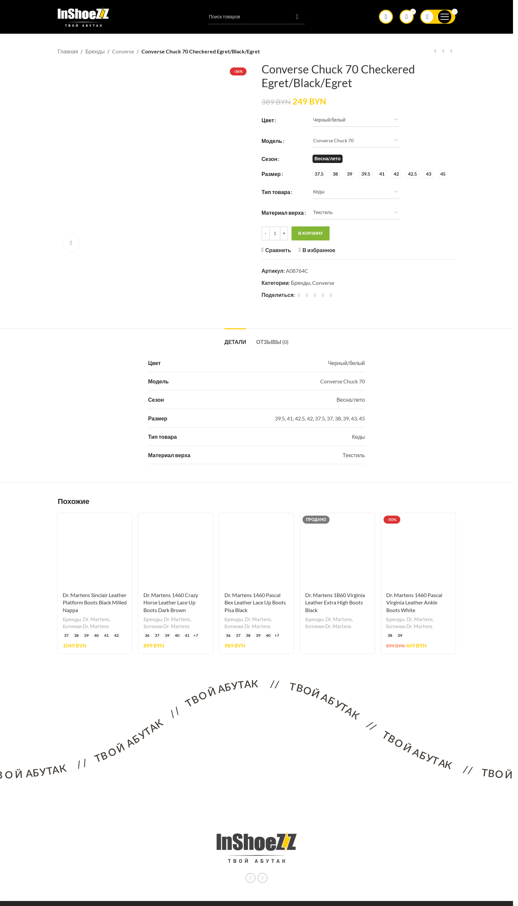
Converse (123, 51)
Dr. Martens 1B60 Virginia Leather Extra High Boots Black (335, 602)
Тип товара (276, 192)
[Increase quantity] (284, 233)
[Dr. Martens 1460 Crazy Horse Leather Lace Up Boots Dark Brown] (175, 550)
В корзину (310, 233)
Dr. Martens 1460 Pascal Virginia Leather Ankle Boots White (414, 602)
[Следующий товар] (451, 51)
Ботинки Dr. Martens (86, 626)
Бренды (95, 51)
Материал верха (283, 212)
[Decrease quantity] (266, 233)
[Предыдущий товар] (435, 51)
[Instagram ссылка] (250, 878)
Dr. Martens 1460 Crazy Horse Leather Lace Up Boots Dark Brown (170, 602)
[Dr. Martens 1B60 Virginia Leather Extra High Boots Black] (337, 550)
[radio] (328, 159)
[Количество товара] (275, 233)
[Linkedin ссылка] (323, 294)
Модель (272, 140)
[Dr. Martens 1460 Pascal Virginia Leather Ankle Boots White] (418, 550)
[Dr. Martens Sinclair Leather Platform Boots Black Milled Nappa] (95, 550)
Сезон (269, 158)
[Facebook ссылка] (299, 294)
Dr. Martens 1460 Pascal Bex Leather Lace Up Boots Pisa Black (255, 602)
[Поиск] (256, 16)
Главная (68, 51)
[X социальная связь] (307, 294)
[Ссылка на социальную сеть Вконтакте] (262, 878)
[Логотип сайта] (83, 16)
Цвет (268, 120)
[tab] (235, 338)
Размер (271, 174)
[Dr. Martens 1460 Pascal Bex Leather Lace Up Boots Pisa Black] (256, 550)
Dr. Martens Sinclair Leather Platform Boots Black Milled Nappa (95, 602)
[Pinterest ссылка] (315, 294)
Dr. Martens (96, 619)
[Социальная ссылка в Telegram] (331, 294)
